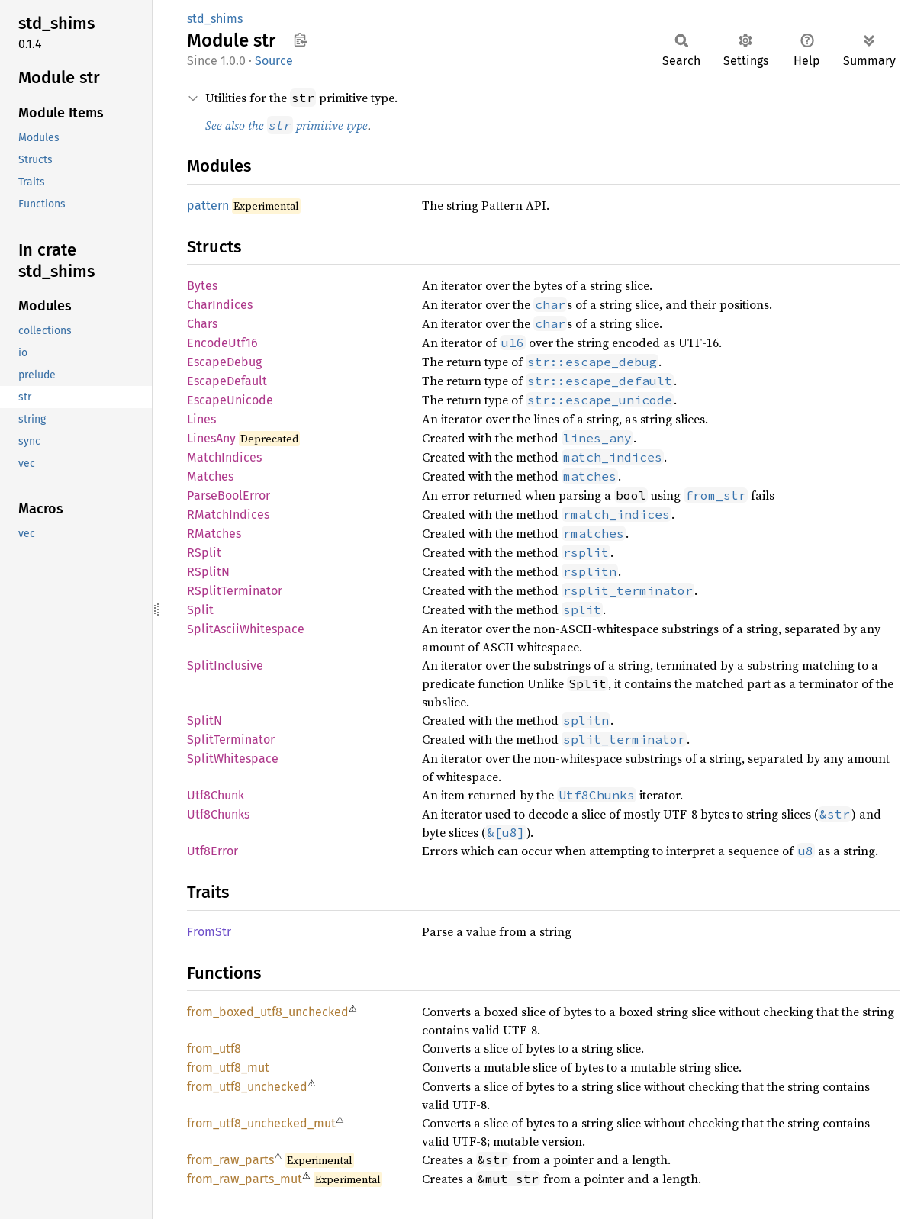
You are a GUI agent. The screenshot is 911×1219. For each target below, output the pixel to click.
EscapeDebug (224, 362)
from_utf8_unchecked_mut (261, 1123)
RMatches (214, 533)
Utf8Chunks (218, 814)
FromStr (209, 932)
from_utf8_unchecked (247, 1086)
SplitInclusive (225, 665)
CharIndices (220, 305)
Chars (202, 324)
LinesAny (211, 438)
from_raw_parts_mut (244, 1179)
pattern (208, 205)
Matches (210, 476)
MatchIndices (224, 457)
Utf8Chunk (215, 795)
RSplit (204, 552)
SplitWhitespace (232, 758)
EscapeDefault (227, 381)
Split (200, 610)
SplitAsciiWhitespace (245, 629)
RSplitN (208, 571)
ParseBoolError (228, 495)
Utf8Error (212, 851)
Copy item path (300, 40)
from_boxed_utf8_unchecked (268, 1012)
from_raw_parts (230, 1160)
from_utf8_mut (228, 1067)
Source (274, 60)
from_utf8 (214, 1048)
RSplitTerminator (234, 591)
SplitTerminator (231, 739)
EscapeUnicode (230, 400)
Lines (201, 419)
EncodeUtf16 (222, 343)
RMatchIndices (228, 514)
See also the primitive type (286, 125)
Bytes (202, 285)
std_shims (215, 18)
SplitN (204, 720)
